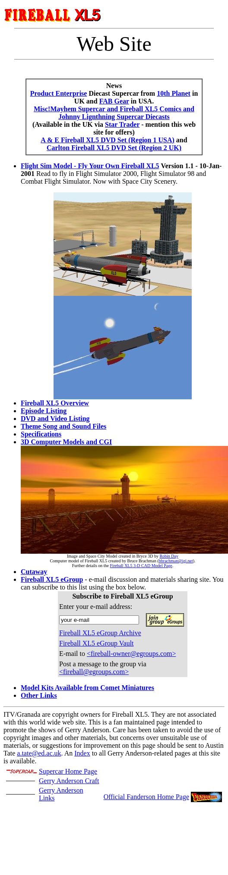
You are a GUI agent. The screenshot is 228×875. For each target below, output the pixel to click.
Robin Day (168, 556)
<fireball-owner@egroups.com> (131, 653)
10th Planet (173, 93)
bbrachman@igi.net (176, 560)
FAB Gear (114, 101)
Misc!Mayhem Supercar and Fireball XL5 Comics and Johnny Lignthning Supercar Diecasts (114, 112)
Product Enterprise (58, 93)
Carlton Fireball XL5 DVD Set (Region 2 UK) (114, 147)
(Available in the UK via (68, 124)
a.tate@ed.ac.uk (39, 753)
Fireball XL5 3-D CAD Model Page (141, 565)
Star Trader (122, 124)
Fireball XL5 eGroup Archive (100, 633)
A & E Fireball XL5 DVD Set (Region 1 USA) (107, 140)
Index (82, 753)
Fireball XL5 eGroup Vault (96, 643)
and (180, 140)
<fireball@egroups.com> (94, 671)
